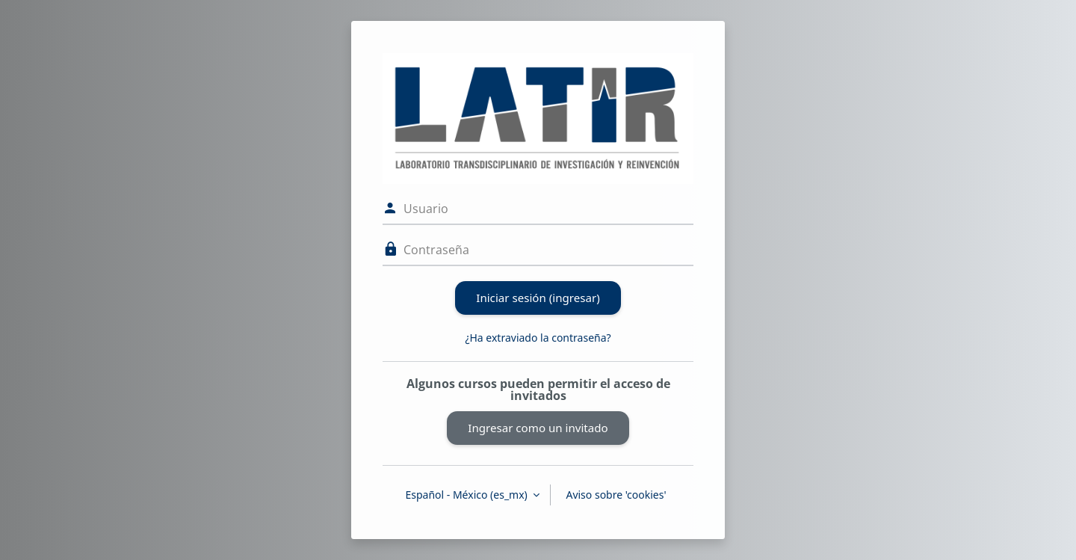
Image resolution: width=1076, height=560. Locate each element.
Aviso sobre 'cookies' (616, 494)
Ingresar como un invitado (537, 427)
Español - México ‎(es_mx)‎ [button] (467, 494)
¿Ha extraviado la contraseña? (537, 337)
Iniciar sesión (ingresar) (537, 297)
